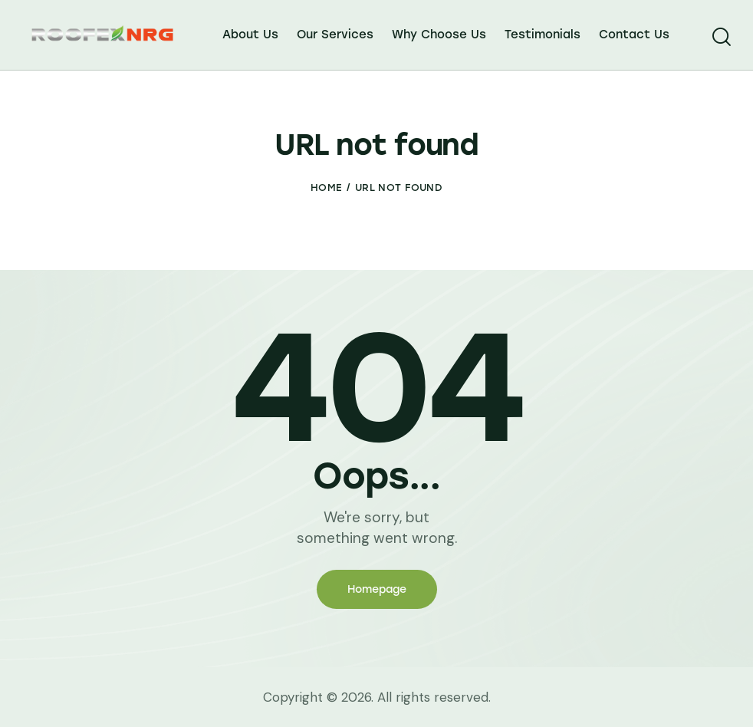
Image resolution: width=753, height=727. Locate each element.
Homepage (376, 589)
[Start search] (720, 37)
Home (326, 187)
